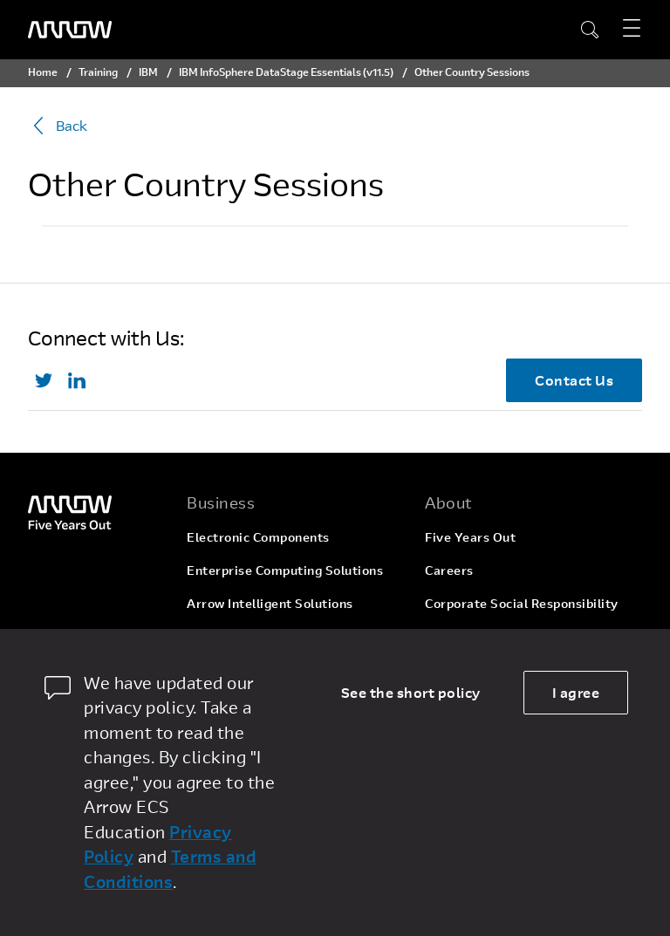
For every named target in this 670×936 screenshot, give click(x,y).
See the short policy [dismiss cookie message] (411, 692)
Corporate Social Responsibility (522, 603)
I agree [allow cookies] (576, 692)
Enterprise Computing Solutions (285, 570)
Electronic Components (258, 537)
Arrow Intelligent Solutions (270, 603)
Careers (449, 570)
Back (57, 125)
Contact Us (574, 380)
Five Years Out (470, 537)
